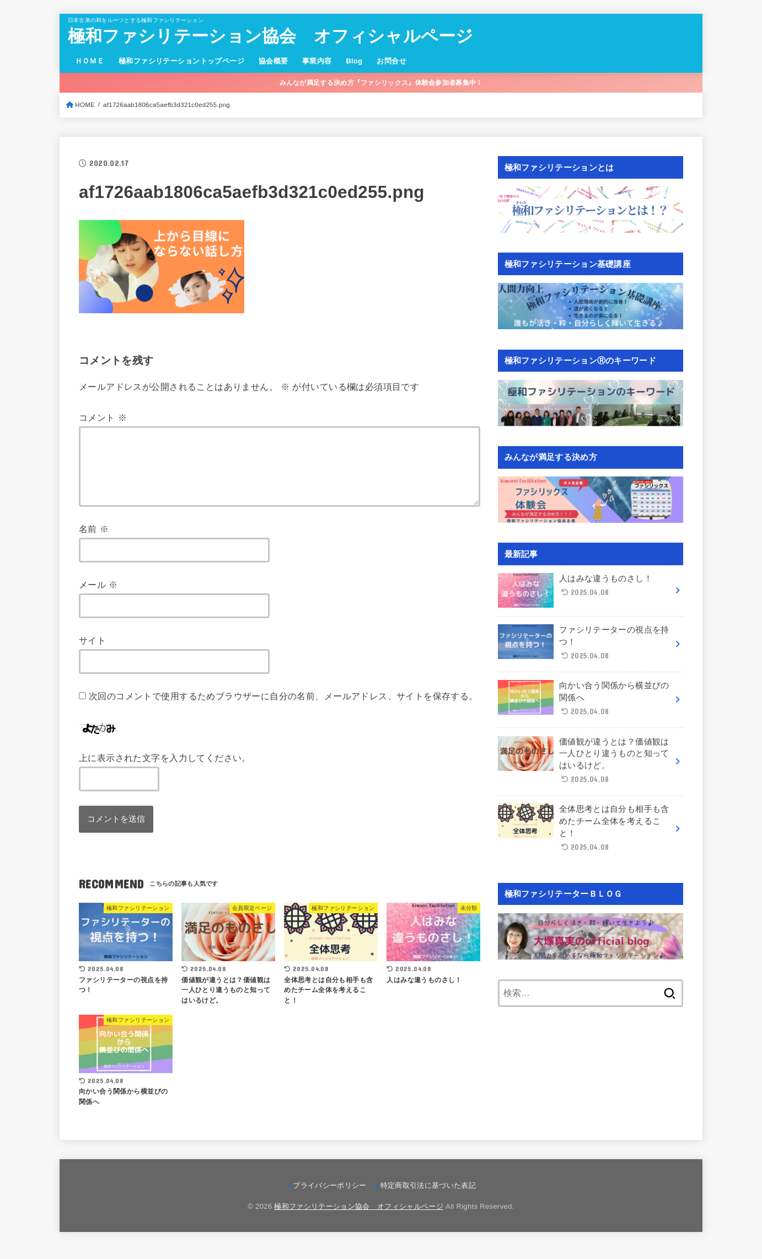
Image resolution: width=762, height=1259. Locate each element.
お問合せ (391, 61)
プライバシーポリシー (329, 1198)
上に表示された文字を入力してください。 (165, 771)
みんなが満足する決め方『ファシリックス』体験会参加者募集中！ (381, 83)
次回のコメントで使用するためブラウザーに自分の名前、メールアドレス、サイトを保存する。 (283, 709)
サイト (92, 653)
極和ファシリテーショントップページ (181, 61)
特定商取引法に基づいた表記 (428, 1198)
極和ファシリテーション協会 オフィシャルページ (271, 36)
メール (98, 598)
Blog (354, 61)
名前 (94, 542)
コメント (103, 417)
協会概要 (273, 61)
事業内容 (317, 61)
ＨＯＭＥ (90, 61)
